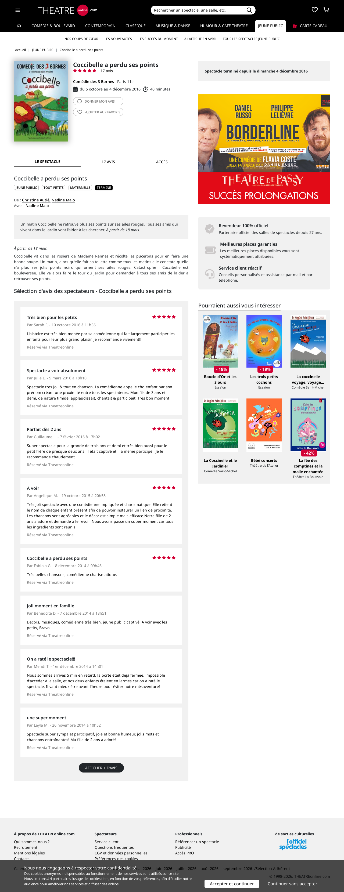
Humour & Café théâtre (224, 25)
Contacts (22, 858)
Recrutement (25, 847)
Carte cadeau (310, 25)
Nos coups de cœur (81, 39)
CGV (98, 852)
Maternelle (80, 187)
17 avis (107, 70)
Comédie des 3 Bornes (93, 81)
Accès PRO (184, 852)
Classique (136, 25)
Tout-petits (54, 187)
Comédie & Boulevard (53, 25)
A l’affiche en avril (200, 39)
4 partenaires (60, 878)
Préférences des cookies (116, 858)
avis (96, 101)
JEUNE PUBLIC (26, 187)
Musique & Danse (173, 25)
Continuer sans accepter (292, 884)
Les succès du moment (158, 39)
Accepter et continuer (232, 884)
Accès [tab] (162, 161)
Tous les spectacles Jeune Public (251, 39)
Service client (107, 841)
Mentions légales (29, 852)
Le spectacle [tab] (47, 161)
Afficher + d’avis (101, 767)
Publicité (183, 847)
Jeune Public (270, 25)
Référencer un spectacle (197, 841)
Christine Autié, (36, 199)
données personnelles (128, 852)
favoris (98, 112)
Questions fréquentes (114, 847)
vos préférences (146, 878)
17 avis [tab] (108, 161)
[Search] (197, 10)
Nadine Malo (63, 199)
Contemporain (100, 25)
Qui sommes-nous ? (31, 841)
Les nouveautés (118, 39)
